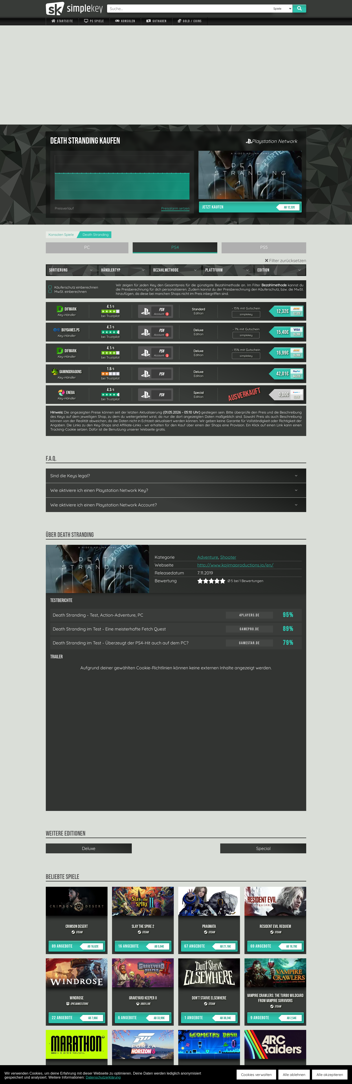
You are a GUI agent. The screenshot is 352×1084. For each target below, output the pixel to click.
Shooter (228, 458)
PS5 (264, 148)
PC (87, 148)
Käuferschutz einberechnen (73, 188)
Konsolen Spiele (61, 135)
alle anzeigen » (176, 1006)
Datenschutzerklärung (103, 1077)
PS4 (175, 148)
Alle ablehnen (294, 1074)
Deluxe (88, 749)
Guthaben (156, 21)
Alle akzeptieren (330, 1074)
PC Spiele (94, 21)
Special (263, 749)
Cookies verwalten (256, 1074)
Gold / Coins (190, 21)
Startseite (62, 21)
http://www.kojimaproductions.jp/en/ (235, 466)
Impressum (65, 1055)
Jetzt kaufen (250, 108)
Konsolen (125, 21)
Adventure (207, 458)
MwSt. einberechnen (67, 192)
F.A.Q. (147, 1055)
